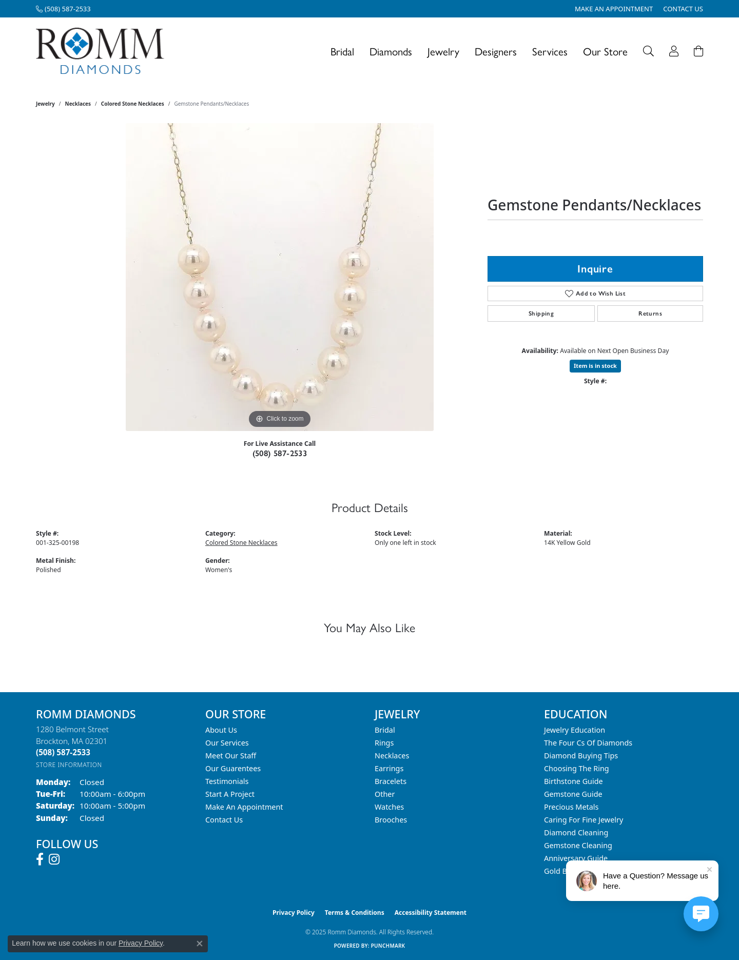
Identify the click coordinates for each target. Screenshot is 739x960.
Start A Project (230, 794)
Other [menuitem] (385, 794)
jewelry (45, 103)
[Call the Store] (63, 752)
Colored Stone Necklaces (132, 103)
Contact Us (224, 820)
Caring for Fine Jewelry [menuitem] (583, 820)
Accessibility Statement (430, 912)
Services (550, 51)
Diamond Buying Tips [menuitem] (581, 755)
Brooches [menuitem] (391, 820)
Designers (496, 51)
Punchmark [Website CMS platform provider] (388, 945)
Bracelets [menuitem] (390, 781)
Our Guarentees (233, 768)
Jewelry (443, 51)
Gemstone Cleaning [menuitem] (578, 845)
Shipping (541, 313)
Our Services (227, 743)
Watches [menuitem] (389, 807)
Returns (650, 313)
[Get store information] (69, 764)
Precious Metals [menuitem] (571, 807)
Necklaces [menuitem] (392, 755)
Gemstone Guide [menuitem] (573, 794)
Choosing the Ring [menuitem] (576, 768)
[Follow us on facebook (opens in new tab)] (40, 859)
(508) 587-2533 (279, 453)
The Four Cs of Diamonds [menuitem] (588, 743)
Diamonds (390, 51)
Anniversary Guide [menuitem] (576, 858)
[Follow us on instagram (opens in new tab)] (54, 859)
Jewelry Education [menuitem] (574, 730)
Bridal (342, 51)
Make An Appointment (244, 807)
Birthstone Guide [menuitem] (573, 781)
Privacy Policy (294, 912)
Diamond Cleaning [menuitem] (576, 832)
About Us (221, 730)
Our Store (605, 51)
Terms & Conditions (354, 912)
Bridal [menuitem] (385, 730)
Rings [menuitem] (384, 743)
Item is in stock (595, 365)
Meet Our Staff (230, 755)
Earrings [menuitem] (389, 768)
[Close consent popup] (200, 944)
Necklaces (78, 103)
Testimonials (226, 781)
